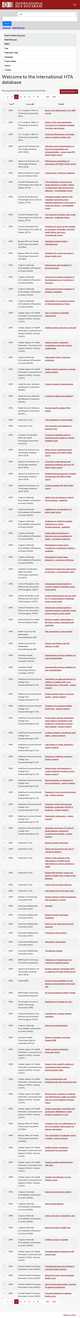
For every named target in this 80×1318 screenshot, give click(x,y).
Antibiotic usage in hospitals (56, 1239)
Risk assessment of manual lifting (58, 631)
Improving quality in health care (58, 1227)
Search (7, 23)
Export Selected (68, 91)
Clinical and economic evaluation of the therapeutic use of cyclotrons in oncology (59, 280)
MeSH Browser (18, 28)
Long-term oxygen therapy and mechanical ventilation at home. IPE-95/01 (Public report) (60, 464)
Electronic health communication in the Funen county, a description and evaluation (59, 622)
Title (60, 104)
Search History (11, 35)
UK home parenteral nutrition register (60, 992)
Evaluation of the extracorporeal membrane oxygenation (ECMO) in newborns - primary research (59, 807)
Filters (7, 44)
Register (21, 35)
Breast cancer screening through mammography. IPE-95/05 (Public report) (58, 452)
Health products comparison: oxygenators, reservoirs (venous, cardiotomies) (58, 345)
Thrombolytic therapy (53, 951)
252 (54, 97)
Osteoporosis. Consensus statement (60, 173)
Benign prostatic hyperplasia (56, 843)
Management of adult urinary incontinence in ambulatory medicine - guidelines (60, 548)
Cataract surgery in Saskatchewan (59, 384)
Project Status (10, 61)
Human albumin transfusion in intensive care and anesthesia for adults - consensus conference (58, 536)
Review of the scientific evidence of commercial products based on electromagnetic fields (59, 1067)
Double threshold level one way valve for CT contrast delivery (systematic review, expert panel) (60, 598)
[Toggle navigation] (74, 4)
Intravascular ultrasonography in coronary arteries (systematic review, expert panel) (60, 587)
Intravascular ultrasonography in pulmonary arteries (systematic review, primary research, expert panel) (60, 610)
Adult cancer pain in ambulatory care (60, 1215)
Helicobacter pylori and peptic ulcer (59, 891)
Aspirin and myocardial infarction (58, 884)
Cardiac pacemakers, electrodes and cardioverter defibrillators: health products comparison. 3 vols (60, 1111)
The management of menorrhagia (58, 420)
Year (6, 48)
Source (7, 65)
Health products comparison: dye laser (60, 327)
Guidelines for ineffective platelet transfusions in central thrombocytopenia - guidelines (58, 524)
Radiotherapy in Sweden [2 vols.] (58, 1001)
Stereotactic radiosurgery (55, 942)
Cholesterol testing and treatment (59, 396)
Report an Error (69, 1315)
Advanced (7, 28)
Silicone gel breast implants (56, 1025)
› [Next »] (59, 97)
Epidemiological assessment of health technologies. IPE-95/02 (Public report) (60, 476)
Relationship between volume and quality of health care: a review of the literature (60, 875)
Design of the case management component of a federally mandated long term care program (59, 125)
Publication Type (11, 52)
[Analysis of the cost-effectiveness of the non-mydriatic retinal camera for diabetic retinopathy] (60, 1126)
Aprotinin (48, 906)
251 (47, 97)
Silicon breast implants (54, 1204)
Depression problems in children (58, 1192)
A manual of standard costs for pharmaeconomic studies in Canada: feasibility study (59, 438)
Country (8, 70)
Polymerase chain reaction (56, 933)
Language (9, 57)
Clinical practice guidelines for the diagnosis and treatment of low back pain (60, 983)
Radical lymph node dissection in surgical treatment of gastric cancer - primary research (60, 771)
